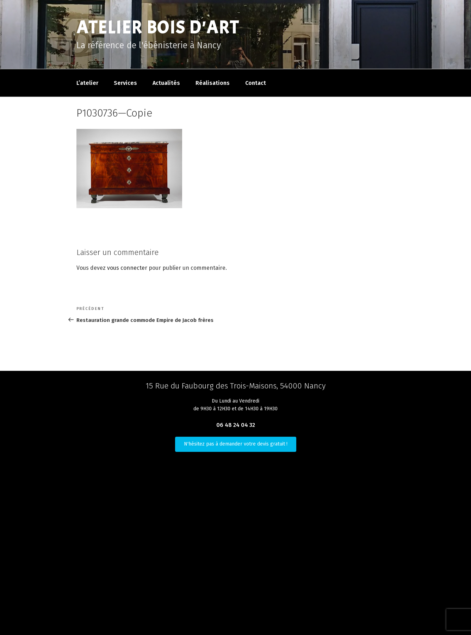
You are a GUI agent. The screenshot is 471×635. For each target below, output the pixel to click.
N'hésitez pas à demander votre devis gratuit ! (235, 444)
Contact (255, 83)
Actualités (166, 83)
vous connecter (127, 267)
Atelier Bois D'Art (158, 28)
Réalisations (213, 83)
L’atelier (87, 83)
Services (125, 83)
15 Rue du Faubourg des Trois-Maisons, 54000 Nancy (236, 386)
